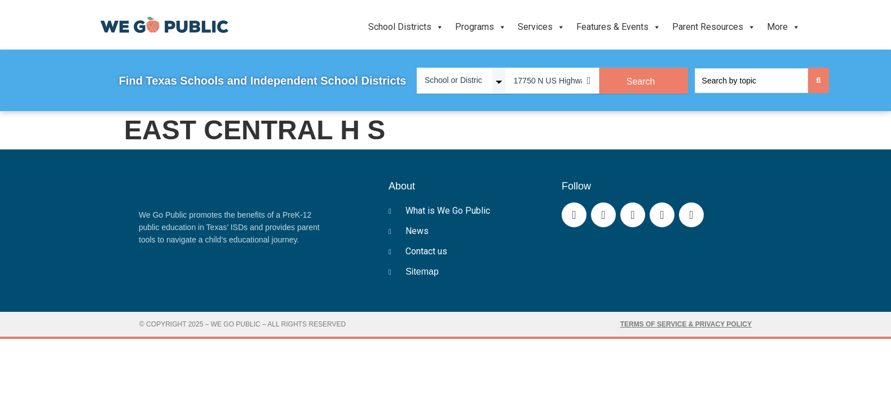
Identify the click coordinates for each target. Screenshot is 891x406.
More (783, 27)
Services (541, 27)
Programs (480, 27)
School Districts (406, 27)
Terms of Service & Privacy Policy (686, 324)
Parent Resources (714, 27)
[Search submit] (819, 80)
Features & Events (618, 27)
